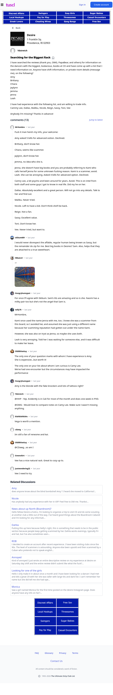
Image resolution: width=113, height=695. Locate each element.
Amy (14, 488)
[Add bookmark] (53, 58)
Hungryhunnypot (22, 293)
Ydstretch (19, 394)
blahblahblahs (21, 416)
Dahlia (15, 525)
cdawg (18, 429)
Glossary (49, 653)
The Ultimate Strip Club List (63, 676)
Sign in (82, 4)
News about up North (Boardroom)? (31, 508)
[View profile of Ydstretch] (56, 50)
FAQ (37, 653)
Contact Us (56, 661)
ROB (14, 541)
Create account (101, 4)
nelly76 (18, 310)
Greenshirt (20, 456)
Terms (75, 653)
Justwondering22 (22, 468)
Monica (16, 586)
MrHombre (20, 127)
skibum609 (20, 238)
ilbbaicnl (19, 258)
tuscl (10, 4)
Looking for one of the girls (27, 570)
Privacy (62, 653)
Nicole (15, 498)
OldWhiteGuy (21, 351)
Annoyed (16, 557)
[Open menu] (2, 4)
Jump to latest (96, 119)
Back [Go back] (16, 27)
